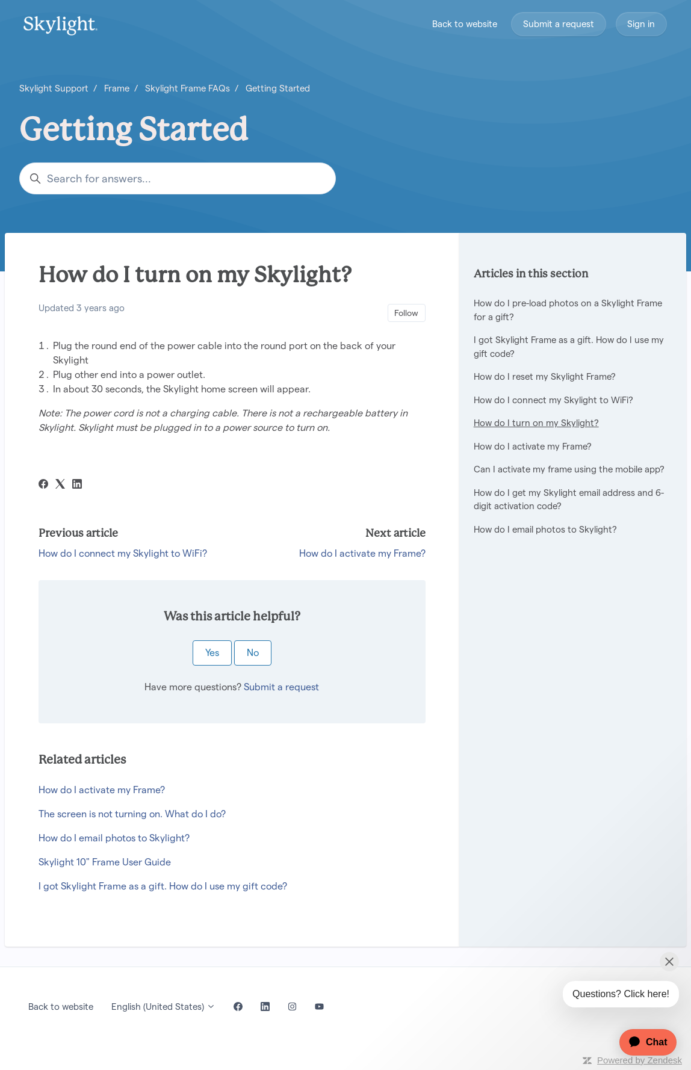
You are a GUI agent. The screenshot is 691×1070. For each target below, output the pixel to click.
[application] (642, 1042)
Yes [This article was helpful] (212, 653)
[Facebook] (43, 485)
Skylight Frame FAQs (187, 88)
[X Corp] (60, 485)
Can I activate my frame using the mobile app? (569, 469)
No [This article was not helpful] (253, 653)
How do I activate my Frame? (362, 553)
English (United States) (163, 1006)
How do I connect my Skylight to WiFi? (123, 553)
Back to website (464, 24)
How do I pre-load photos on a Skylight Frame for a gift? (568, 310)
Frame (116, 88)
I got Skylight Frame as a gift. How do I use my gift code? (163, 886)
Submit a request (558, 24)
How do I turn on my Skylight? (536, 423)
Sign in (641, 24)
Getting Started (278, 88)
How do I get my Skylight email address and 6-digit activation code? (569, 499)
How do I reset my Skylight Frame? (545, 376)
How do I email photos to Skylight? (114, 838)
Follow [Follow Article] (406, 313)
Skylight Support (53, 88)
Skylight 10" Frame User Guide (105, 862)
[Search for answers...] (177, 178)
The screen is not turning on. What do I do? (132, 814)
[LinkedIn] (77, 485)
